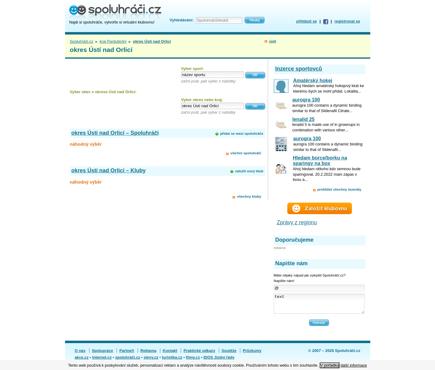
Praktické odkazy (199, 354)
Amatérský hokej (312, 80)
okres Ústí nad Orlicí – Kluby (108, 170)
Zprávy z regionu (297, 222)
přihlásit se (306, 21)
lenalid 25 (303, 119)
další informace (353, 365)
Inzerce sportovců (298, 69)
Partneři (126, 354)
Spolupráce (102, 354)
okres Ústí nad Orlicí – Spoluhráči (115, 133)
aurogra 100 (306, 99)
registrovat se (347, 21)
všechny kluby (249, 196)
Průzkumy (252, 354)
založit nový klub (249, 171)
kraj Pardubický (113, 41)
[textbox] (212, 74)
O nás (80, 354)
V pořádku (329, 365)
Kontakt (170, 354)
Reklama (148, 354)
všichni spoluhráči (245, 153)
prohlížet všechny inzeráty (339, 189)
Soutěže (229, 354)
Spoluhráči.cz (81, 41)
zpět (272, 41)
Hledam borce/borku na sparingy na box (320, 160)
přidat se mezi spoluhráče (241, 133)
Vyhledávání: (182, 20)
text (319, 305)
